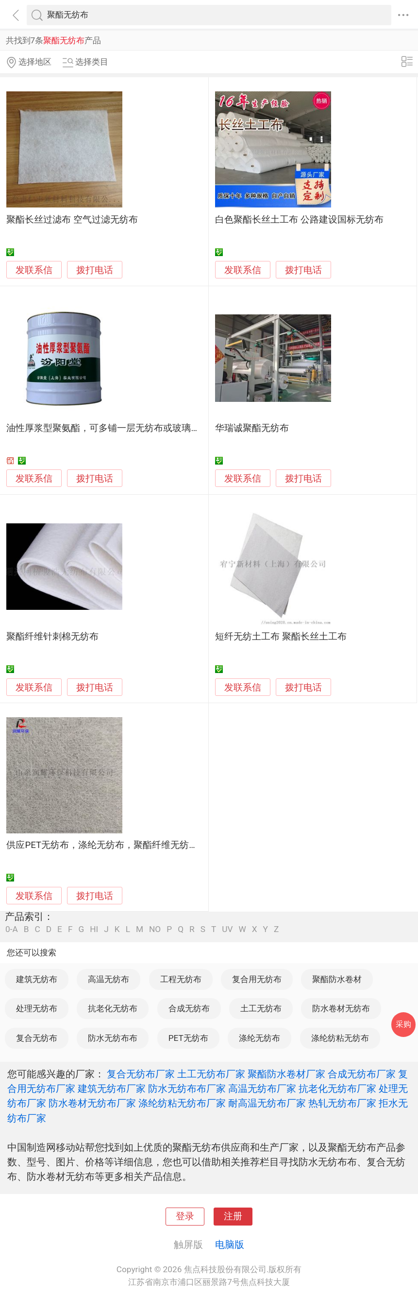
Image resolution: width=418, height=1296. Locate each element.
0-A (11, 929)
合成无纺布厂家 (362, 1074)
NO (155, 929)
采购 (403, 1024)
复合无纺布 (36, 1038)
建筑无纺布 (36, 979)
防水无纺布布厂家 (187, 1088)
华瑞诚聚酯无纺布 (252, 428)
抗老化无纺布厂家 (337, 1088)
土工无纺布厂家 (211, 1074)
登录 (185, 1216)
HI (94, 929)
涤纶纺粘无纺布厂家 (182, 1103)
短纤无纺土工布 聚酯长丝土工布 (281, 636)
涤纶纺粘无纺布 (340, 1038)
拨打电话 (94, 270)
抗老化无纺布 (112, 1008)
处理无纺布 (36, 1008)
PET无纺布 (188, 1038)
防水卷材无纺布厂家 (92, 1103)
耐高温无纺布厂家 (267, 1103)
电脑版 (229, 1244)
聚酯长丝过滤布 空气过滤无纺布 (72, 219)
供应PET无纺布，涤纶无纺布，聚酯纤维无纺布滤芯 (111, 845)
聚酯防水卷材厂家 (286, 1074)
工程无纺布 (180, 979)
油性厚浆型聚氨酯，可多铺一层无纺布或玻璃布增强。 (117, 428)
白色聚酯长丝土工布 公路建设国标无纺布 (299, 219)
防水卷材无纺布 (341, 1008)
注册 (233, 1216)
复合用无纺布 (257, 979)
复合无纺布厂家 (141, 1074)
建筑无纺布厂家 (112, 1088)
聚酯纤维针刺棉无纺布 (52, 636)
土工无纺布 (261, 1008)
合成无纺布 (189, 1008)
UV (227, 929)
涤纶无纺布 (259, 1038)
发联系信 (34, 270)
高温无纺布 (108, 979)
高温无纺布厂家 (262, 1088)
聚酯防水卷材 (337, 979)
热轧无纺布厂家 (342, 1103)
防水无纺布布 (112, 1038)
